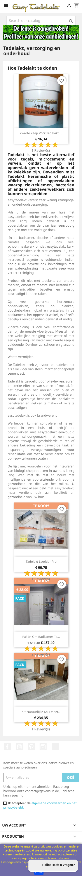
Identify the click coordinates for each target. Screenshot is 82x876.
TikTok (55, 746)
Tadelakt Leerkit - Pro (41, 561)
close (39, 872)
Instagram (43, 746)
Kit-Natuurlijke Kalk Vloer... (41, 712)
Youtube (19, 746)
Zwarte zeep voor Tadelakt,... (41, 133)
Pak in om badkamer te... (41, 637)
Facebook (7, 746)
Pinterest (31, 746)
